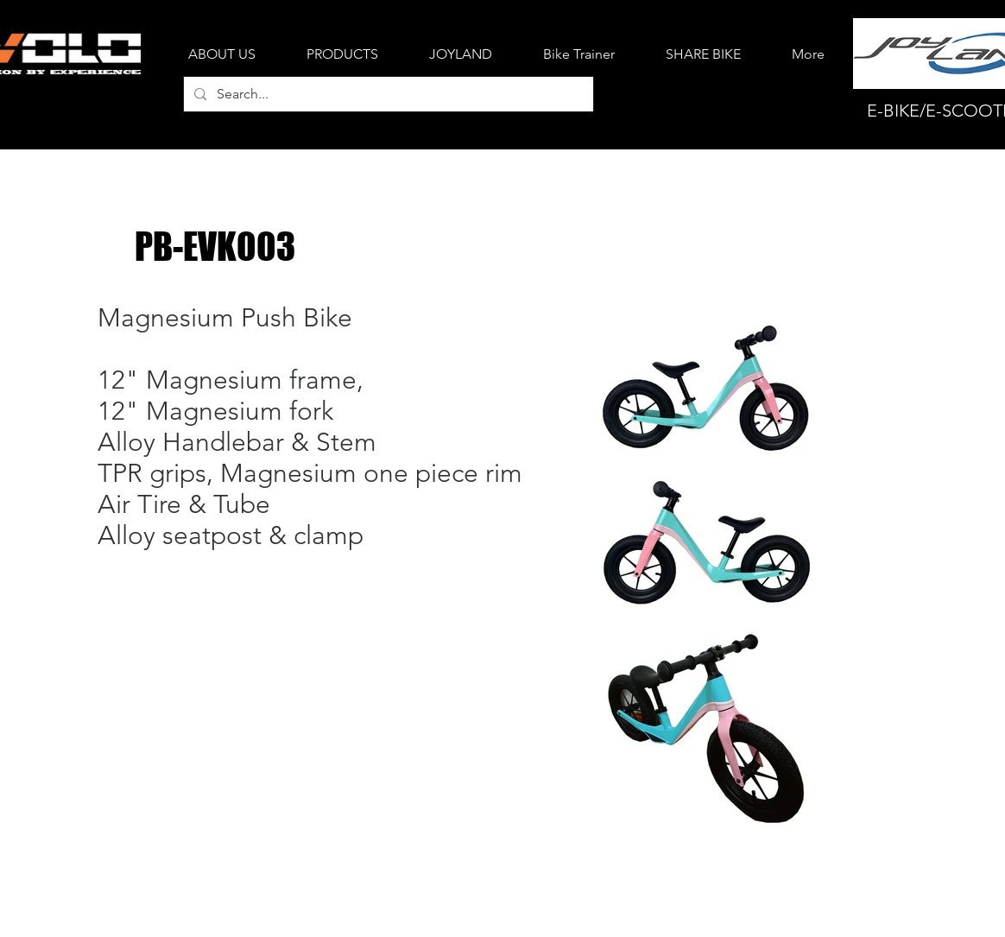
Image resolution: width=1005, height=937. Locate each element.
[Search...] (387, 94)
